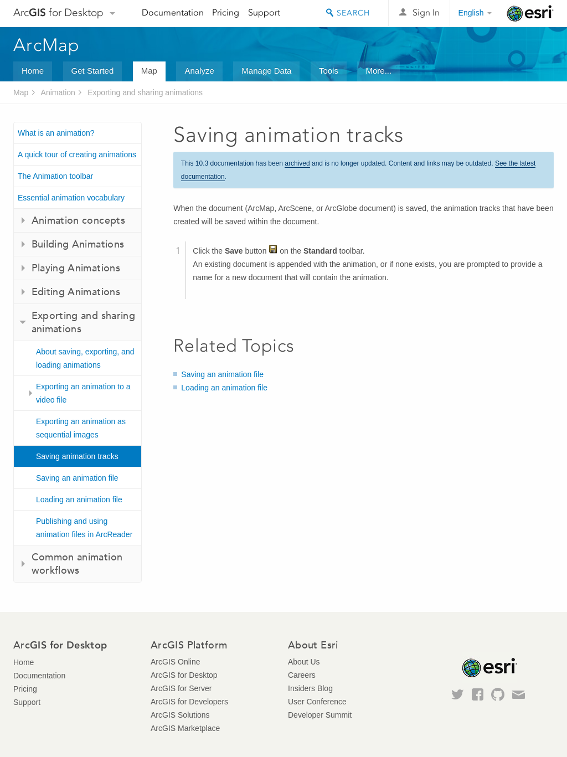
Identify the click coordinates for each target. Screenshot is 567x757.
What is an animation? (56, 132)
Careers (302, 675)
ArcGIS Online (175, 661)
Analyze (199, 70)
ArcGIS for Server (181, 688)
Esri (530, 13)
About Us (304, 661)
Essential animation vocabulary (71, 197)
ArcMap (46, 44)
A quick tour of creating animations (77, 154)
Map (149, 70)
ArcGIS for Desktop (184, 675)
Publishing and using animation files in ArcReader (84, 528)
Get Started (92, 70)
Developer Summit (320, 714)
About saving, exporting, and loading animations (85, 358)
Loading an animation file (79, 499)
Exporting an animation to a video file (83, 393)
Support (264, 12)
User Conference (317, 701)
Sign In (426, 12)
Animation (58, 92)
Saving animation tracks (77, 456)
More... (378, 70)
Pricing (225, 12)
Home (33, 70)
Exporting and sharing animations (145, 92)
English (471, 12)
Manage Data (266, 70)
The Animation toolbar (55, 176)
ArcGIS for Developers (189, 701)
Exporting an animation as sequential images (81, 428)
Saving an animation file (77, 477)
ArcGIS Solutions (180, 714)
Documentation (173, 12)
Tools (328, 70)
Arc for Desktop (58, 12)
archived (297, 163)
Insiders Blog (310, 688)
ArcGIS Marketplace (185, 728)
